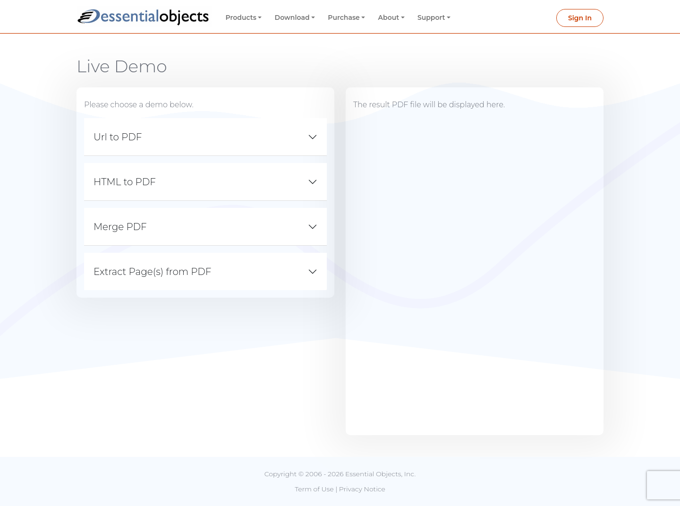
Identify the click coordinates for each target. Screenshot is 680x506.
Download (292, 17)
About (389, 17)
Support (431, 17)
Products (241, 17)
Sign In (580, 18)
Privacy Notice (362, 489)
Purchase (344, 17)
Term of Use (314, 489)
